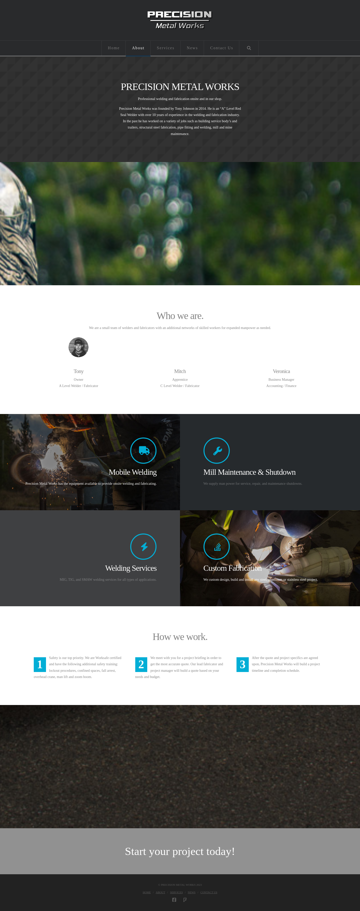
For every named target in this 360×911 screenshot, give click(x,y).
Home (147, 892)
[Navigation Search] (248, 48)
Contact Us (209, 892)
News (192, 892)
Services (176, 892)
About (160, 892)
